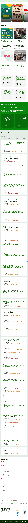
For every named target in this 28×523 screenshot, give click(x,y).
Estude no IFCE (4, 138)
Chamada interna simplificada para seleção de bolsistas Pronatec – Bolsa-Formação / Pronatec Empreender (13, 428)
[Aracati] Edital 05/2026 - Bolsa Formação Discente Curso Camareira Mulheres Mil (14, 156)
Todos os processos (23, 133)
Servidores (20, 138)
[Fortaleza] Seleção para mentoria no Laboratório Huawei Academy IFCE (13, 302)
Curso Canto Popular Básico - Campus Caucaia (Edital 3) (13, 175)
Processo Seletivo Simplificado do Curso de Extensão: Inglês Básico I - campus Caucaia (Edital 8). (14, 199)
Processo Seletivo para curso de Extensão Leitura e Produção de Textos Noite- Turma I (14, 406)
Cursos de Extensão (15, 138)
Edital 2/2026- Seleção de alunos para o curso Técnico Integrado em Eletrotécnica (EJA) (13, 235)
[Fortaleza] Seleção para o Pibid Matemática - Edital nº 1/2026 (14, 292)
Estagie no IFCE (9, 138)
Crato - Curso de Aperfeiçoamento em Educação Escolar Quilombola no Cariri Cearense (13, 279)
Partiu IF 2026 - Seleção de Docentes (11, 440)
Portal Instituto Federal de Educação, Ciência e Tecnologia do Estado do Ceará (5, 1)
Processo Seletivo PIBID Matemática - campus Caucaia (13, 226)
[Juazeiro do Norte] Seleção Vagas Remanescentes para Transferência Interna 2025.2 (14, 366)
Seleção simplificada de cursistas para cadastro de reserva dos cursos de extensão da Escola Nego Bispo (14, 255)
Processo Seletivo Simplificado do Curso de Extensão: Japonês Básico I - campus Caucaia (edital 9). (13, 212)
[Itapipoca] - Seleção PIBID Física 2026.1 (11, 311)
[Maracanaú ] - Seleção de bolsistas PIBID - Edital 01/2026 (13, 381)
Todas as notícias (23, 25)
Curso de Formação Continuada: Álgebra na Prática (14, 165)
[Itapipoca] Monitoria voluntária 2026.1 (11, 339)
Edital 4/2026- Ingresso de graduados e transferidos (11, 245)
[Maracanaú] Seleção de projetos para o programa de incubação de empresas (14, 396)
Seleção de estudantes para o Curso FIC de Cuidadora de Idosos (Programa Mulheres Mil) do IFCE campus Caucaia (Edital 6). (13, 185)
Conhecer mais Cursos (22, 105)
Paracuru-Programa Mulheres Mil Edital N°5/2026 (14, 415)
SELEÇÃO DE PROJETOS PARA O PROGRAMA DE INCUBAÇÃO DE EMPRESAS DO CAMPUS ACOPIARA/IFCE (13, 143)
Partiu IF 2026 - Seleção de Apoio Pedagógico (13, 449)
